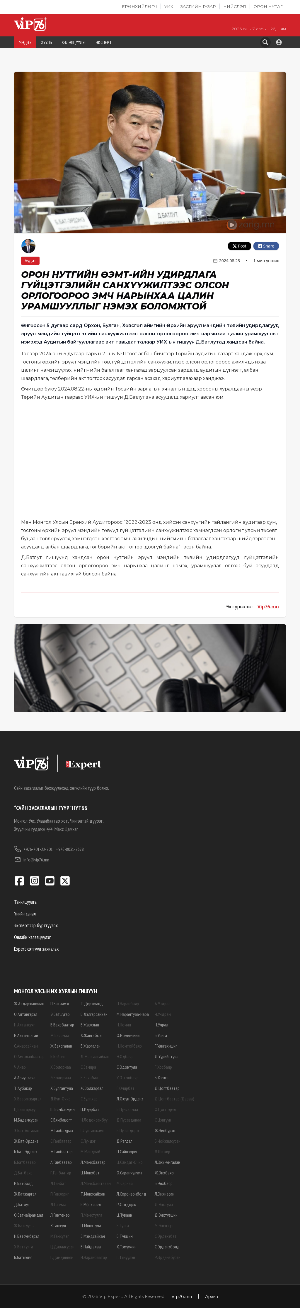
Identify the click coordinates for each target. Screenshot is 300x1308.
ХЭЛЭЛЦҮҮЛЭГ (74, 42)
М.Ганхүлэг (59, 1236)
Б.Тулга (123, 1225)
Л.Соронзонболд (131, 1194)
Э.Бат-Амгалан (26, 1130)
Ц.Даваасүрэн (62, 1247)
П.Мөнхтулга (91, 1215)
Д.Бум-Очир (60, 1099)
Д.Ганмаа (58, 1204)
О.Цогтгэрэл (165, 1109)
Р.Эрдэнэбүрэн (167, 1257)
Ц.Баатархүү (24, 1109)
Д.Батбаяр (23, 1173)
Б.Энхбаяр (164, 1183)
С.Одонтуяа (127, 1067)
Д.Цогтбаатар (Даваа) (174, 1099)
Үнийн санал (25, 913)
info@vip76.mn (31, 859)
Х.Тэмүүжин (127, 1247)
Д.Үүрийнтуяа (166, 1056)
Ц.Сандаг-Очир (130, 1162)
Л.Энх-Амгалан (167, 1162)
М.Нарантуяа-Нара (133, 1014)
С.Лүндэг (88, 1141)
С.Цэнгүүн (163, 1120)
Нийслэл (234, 6)
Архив (211, 1296)
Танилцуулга (25, 901)
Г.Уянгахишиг (166, 1046)
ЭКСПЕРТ (104, 42)
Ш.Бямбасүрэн (62, 1109)
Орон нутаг (267, 6)
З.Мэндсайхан (93, 1236)
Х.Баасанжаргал (28, 1099)
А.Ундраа (163, 1003)
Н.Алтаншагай (26, 1035)
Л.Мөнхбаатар (93, 1162)
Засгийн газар (198, 6)
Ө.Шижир (162, 1151)
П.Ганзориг (59, 1194)
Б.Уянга (161, 1035)
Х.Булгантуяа (61, 1088)
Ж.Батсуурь (24, 1225)
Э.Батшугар (60, 1014)
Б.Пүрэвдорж (128, 1130)
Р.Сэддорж (126, 1204)
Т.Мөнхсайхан (93, 1194)
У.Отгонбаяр (128, 1077)
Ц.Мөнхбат (90, 1173)
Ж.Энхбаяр (164, 1173)
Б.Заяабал (89, 1077)
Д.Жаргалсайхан (95, 1056)
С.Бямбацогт (61, 1120)
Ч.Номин (124, 1025)
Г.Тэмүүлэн (126, 1257)
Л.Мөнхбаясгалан (96, 1183)
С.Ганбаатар (60, 1141)
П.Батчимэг (59, 1003)
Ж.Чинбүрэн (165, 1130)
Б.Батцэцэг (23, 1257)
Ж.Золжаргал (92, 1088)
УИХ (168, 6)
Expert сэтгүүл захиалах (36, 948)
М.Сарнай (125, 1183)
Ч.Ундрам (163, 1014)
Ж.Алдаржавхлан (29, 1003)
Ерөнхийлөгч (139, 6)
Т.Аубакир (23, 1088)
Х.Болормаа (60, 1067)
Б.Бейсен (57, 1056)
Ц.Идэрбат (90, 1109)
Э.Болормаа (60, 1077)
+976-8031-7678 (70, 849)
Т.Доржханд (92, 1003)
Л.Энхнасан (164, 1194)
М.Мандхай (90, 1151)
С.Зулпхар (89, 1099)
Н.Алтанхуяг (24, 1025)
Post (239, 246)
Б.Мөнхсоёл (91, 1204)
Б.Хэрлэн (162, 1077)
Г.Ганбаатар (60, 1173)
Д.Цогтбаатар (167, 1088)
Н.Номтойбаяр (129, 1046)
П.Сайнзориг (127, 1151)
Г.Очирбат (125, 1088)
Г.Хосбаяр (163, 1067)
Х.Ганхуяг (58, 1225)
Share (266, 246)
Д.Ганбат (58, 1183)
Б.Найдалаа (91, 1247)
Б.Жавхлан (90, 1025)
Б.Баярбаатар (62, 1025)
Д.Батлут (22, 1204)
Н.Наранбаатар (94, 1257)
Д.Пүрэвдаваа (129, 1120)
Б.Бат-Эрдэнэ (25, 1151)
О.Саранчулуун (129, 1173)
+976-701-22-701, (34, 849)
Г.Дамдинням (62, 1257)
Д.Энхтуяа (164, 1204)
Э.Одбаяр (125, 1056)
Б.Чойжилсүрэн (167, 1141)
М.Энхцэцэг (164, 1225)
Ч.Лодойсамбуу (94, 1120)
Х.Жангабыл (91, 1035)
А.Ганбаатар (61, 1162)
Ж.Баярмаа (59, 1035)
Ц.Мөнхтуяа (91, 1225)
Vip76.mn (268, 606)
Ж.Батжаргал (25, 1194)
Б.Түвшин (125, 1236)
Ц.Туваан (124, 1215)
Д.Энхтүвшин (166, 1215)
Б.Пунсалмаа (127, 1109)
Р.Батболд (23, 1183)
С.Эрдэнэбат (166, 1236)
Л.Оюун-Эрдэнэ (130, 1099)
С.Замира (88, 1067)
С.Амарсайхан (26, 1046)
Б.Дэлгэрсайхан (94, 1014)
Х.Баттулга (23, 1247)
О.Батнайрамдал (28, 1215)
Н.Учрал (161, 1025)
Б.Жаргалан (90, 1046)
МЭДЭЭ (25, 42)
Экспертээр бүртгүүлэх (36, 925)
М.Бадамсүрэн (26, 1120)
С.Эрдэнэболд (167, 1247)
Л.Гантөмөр (60, 1215)
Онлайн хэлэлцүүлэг (32, 937)
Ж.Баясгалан (61, 1046)
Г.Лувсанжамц (92, 1130)
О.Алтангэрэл (25, 1014)
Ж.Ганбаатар (61, 1151)
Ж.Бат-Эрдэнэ (26, 1141)
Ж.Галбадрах (61, 1130)
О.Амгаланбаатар (29, 1056)
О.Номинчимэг (129, 1035)
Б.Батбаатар (25, 1162)
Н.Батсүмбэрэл (26, 1236)
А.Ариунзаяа (24, 1077)
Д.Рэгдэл (124, 1141)
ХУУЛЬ (46, 42)
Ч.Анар (20, 1067)
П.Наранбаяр (128, 1003)
